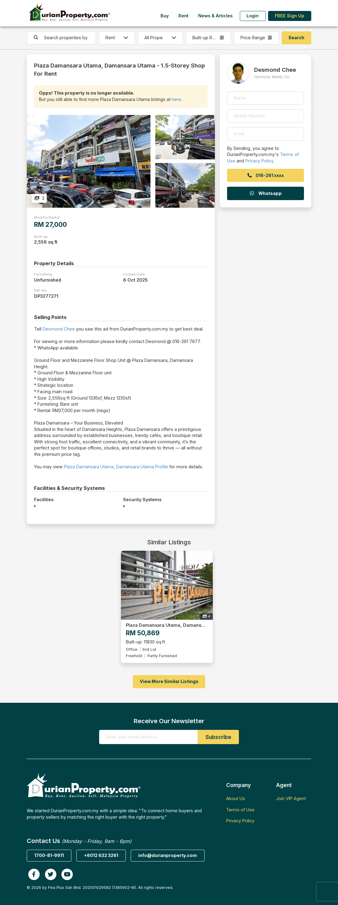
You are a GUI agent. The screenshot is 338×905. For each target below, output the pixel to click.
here (176, 99)
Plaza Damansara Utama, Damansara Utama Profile (116, 466)
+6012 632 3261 (101, 855)
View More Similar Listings (169, 681)
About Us (235, 798)
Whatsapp (265, 193)
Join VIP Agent (291, 798)
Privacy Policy (259, 160)
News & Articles (215, 15)
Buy (164, 15)
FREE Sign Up (289, 15)
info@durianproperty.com (167, 855)
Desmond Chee (59, 328)
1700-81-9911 (49, 855)
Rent (183, 15)
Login (253, 15)
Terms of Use (240, 809)
